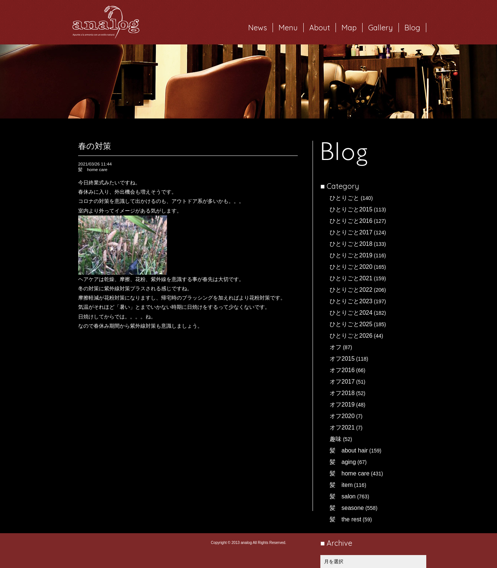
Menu (288, 27)
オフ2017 (342, 381)
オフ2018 (342, 393)
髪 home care (350, 473)
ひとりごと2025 (351, 324)
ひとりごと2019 (351, 255)
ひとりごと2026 (351, 336)
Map (349, 27)
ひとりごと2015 (351, 209)
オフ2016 (342, 370)
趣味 (335, 439)
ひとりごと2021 (351, 278)
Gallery (380, 27)
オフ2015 (342, 358)
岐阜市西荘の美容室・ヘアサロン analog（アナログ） (106, 22)
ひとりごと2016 (351, 221)
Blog (412, 27)
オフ (335, 347)
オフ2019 (342, 404)
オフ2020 (342, 416)
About (319, 27)
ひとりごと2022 (351, 290)
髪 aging (343, 462)
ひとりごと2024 (351, 313)
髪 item (341, 485)
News (257, 27)
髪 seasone (347, 508)
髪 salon (343, 496)
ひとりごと (344, 198)
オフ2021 (342, 427)
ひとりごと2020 (351, 267)
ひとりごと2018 (351, 244)
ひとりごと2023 (351, 301)
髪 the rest (345, 519)
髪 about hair (349, 450)
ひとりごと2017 (351, 232)
